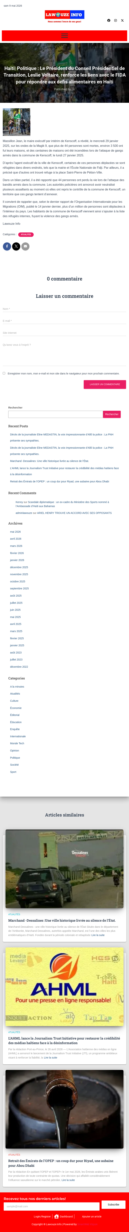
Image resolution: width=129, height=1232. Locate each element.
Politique (15, 757)
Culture (14, 700)
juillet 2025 (16, 602)
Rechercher (15, 407)
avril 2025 (15, 624)
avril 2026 (15, 538)
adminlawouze (24, 512)
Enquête (15, 729)
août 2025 (16, 595)
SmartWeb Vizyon (87, 1224)
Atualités (26, 235)
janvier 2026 (17, 560)
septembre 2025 (19, 588)
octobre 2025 (17, 581)
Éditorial (15, 715)
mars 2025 (16, 631)
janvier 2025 (17, 645)
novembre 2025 (19, 574)
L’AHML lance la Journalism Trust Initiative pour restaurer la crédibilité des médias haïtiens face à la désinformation (64, 1040)
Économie (16, 708)
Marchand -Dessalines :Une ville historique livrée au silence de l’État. (49, 461)
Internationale (18, 736)
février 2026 (17, 553)
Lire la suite (98, 935)
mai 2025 (15, 617)
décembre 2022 (19, 666)
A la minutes (17, 686)
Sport (13, 771)
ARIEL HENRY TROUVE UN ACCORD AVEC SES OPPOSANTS (74, 512)
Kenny (19, 502)
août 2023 (16, 652)
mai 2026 (15, 531)
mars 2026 (16, 545)
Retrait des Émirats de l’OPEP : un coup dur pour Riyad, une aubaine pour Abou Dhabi (59, 481)
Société (14, 764)
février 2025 (17, 638)
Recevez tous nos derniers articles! (35, 1199)
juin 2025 (15, 609)
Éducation (16, 722)
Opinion (14, 750)
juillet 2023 (16, 659)
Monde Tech (17, 743)
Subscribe (113, 1204)
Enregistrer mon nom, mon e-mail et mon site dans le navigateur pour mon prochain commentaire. (64, 373)
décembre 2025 (19, 567)
